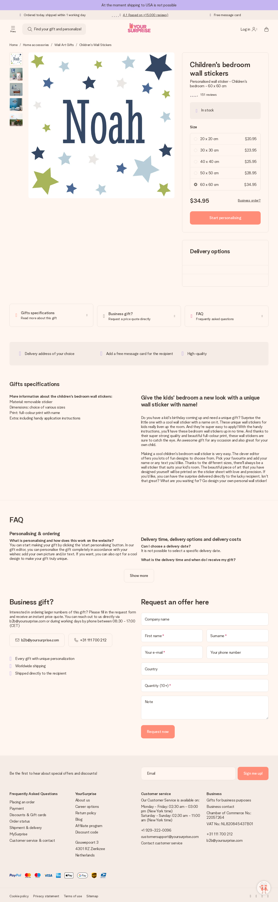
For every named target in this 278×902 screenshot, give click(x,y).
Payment (16, 806)
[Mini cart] (264, 29)
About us (82, 798)
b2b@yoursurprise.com (40, 638)
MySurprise (18, 832)
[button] (16, 59)
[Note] (205, 706)
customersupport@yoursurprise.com (170, 835)
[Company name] (205, 617)
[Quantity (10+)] (205, 683)
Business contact (220, 804)
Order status (19, 819)
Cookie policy (18, 894)
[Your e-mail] (172, 650)
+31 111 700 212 (219, 832)
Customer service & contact (32, 838)
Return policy (85, 811)
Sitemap (92, 894)
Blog (79, 817)
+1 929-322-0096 (156, 828)
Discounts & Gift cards (27, 813)
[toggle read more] (139, 573)
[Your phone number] (238, 650)
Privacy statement (46, 894)
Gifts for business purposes (229, 798)
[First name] (172, 633)
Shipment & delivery (25, 826)
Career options (87, 804)
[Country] (205, 667)
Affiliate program (88, 824)
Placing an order (22, 800)
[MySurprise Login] (248, 29)
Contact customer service (162, 841)
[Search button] (30, 29)
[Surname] (238, 633)
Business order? (249, 200)
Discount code (86, 830)
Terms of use (73, 894)
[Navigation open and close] (13, 29)
